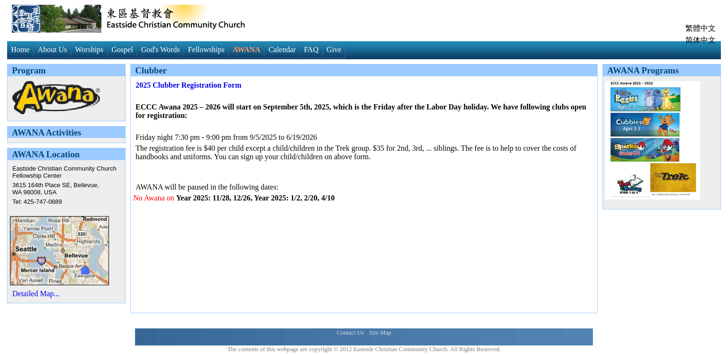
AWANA (247, 49)
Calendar (282, 49)
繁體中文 (700, 28)
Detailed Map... (36, 294)
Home (20, 49)
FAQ (311, 49)
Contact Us (350, 332)
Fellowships (206, 49)
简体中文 (700, 40)
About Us (52, 49)
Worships (89, 49)
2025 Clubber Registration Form (188, 85)
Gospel (122, 49)
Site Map (380, 332)
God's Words (160, 49)
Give (334, 49)
